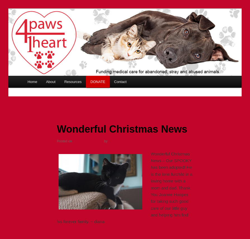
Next (218, 100)
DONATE (97, 82)
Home (32, 82)
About (51, 82)
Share (187, 235)
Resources (72, 82)
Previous (35, 100)
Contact (120, 82)
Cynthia (115, 141)
